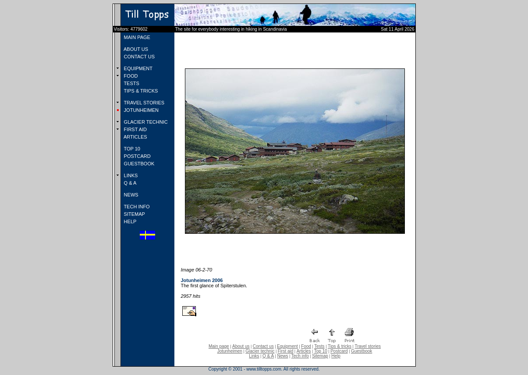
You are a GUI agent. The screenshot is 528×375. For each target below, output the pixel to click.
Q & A (130, 183)
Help (335, 356)
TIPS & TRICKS (140, 90)
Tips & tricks (339, 346)
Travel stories (367, 346)
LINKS (130, 175)
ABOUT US (135, 49)
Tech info (300, 356)
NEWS (130, 194)
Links (254, 356)
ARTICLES (135, 136)
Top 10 (320, 351)
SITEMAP (134, 214)
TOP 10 (131, 148)
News (282, 356)
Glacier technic (259, 351)
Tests (319, 346)
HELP (130, 221)
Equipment (287, 346)
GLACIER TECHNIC (145, 122)
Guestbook (361, 351)
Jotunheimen (229, 351)
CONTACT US (139, 56)
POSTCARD (137, 156)
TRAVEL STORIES (144, 102)
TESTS (131, 83)
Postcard (338, 351)
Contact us (263, 346)
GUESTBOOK (139, 163)
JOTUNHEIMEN (141, 110)
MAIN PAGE (136, 37)
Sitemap (320, 356)
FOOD (130, 76)
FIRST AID (135, 129)
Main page (219, 346)
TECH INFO (136, 206)
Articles (304, 351)
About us (240, 346)
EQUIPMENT (137, 68)
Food (306, 346)
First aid (286, 351)
